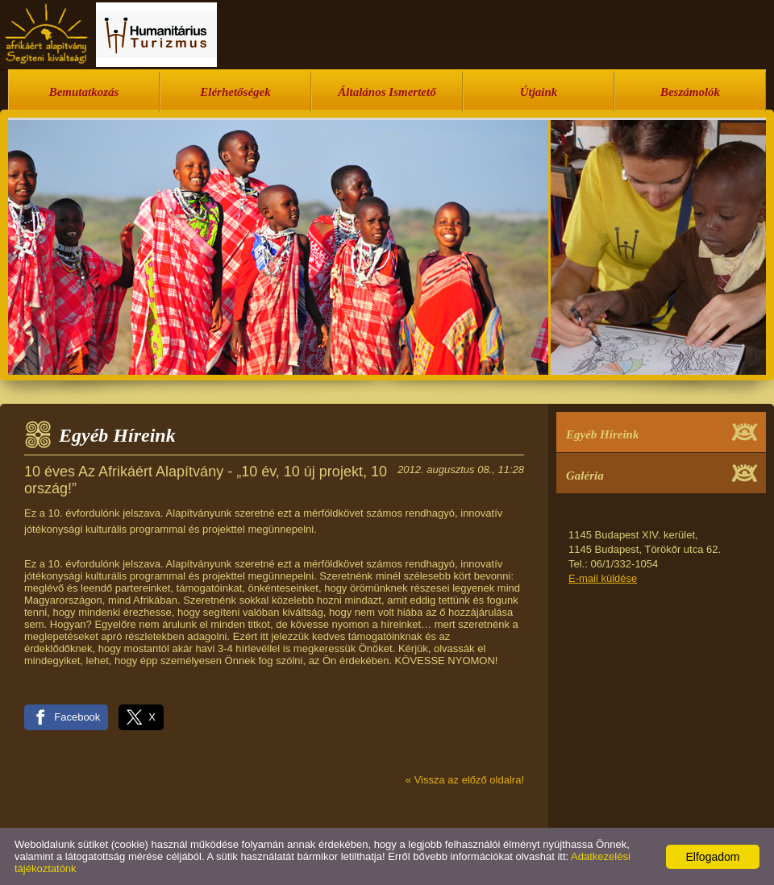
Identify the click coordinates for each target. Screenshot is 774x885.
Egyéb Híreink (602, 434)
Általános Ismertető (386, 91)
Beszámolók (690, 91)
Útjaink (539, 91)
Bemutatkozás (84, 91)
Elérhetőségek (235, 91)
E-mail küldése (602, 578)
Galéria (585, 475)
